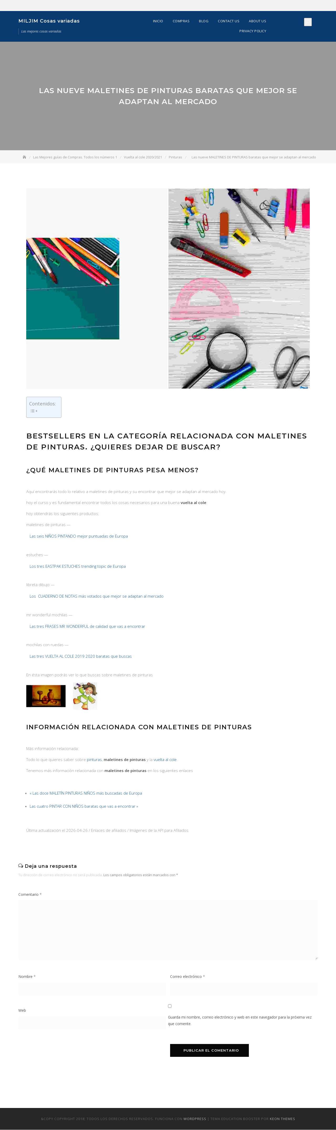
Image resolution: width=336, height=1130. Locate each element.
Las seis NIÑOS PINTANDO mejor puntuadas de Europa (79, 536)
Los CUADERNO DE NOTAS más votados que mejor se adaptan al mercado (97, 596)
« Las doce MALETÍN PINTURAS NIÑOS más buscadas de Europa (86, 793)
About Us (257, 21)
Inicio (158, 21)
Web (22, 1010)
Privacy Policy (252, 31)
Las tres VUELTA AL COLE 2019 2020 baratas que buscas (81, 656)
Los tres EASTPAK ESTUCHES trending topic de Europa (78, 566)
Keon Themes (282, 1119)
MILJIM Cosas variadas (49, 21)
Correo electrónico (187, 976)
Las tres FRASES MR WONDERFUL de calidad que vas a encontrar (87, 626)
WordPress (194, 1119)
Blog (203, 21)
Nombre (27, 976)
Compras (181, 21)
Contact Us (228, 21)
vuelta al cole (165, 759)
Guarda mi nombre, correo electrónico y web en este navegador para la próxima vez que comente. (240, 1020)
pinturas (94, 759)
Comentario (30, 894)
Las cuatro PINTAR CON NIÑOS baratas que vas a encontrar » (84, 806)
